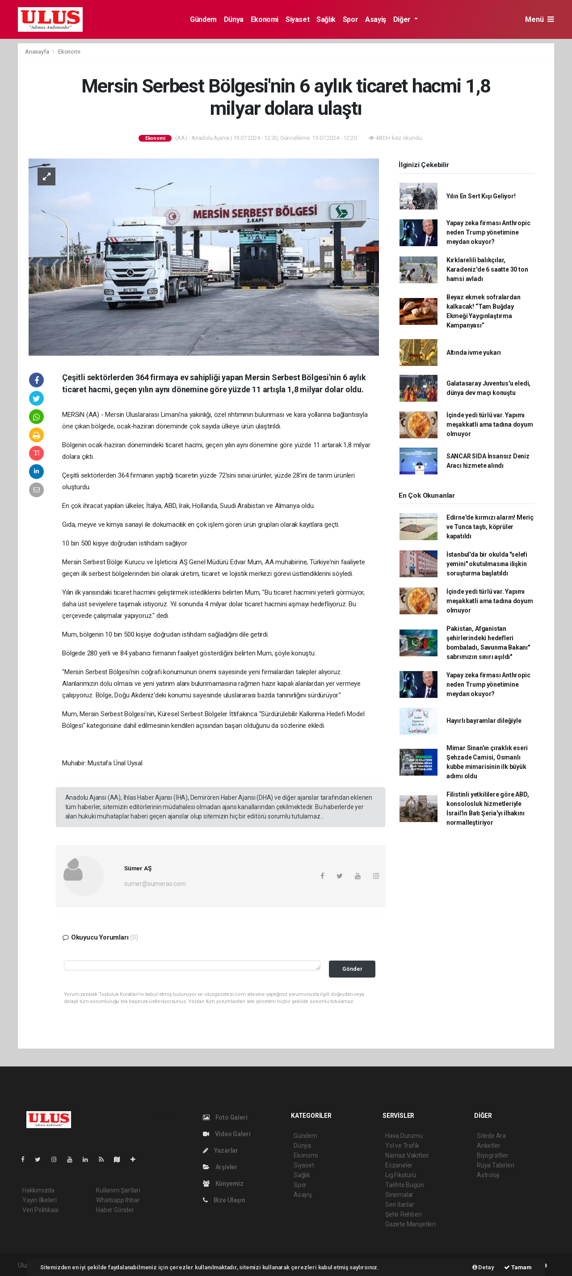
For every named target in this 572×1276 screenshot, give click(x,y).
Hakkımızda (38, 1190)
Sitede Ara (491, 1135)
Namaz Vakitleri (407, 1155)
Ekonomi (264, 19)
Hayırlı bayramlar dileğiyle (484, 720)
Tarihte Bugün (404, 1184)
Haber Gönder (115, 1209)
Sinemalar (399, 1194)
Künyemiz (223, 1183)
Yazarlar (220, 1150)
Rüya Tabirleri (495, 1165)
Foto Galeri (225, 1117)
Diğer (402, 19)
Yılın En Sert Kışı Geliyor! (481, 196)
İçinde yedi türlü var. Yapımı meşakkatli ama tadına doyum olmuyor (489, 424)
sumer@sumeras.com (155, 883)
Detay (483, 1267)
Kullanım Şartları (118, 1190)
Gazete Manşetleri (410, 1224)
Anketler (488, 1145)
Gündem (203, 19)
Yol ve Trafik (402, 1145)
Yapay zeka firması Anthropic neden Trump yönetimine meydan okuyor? (488, 232)
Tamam (518, 1267)
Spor (350, 19)
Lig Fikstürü (400, 1175)
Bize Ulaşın (224, 1200)
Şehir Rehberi (403, 1214)
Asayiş (375, 19)
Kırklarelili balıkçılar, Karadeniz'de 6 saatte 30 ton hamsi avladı (487, 269)
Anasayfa (37, 51)
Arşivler (220, 1167)
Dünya (234, 19)
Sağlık (326, 19)
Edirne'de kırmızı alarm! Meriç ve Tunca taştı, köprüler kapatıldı (490, 527)
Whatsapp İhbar (117, 1200)
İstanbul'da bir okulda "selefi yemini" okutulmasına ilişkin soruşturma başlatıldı (486, 564)
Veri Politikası (40, 1209)
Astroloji (488, 1175)
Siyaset (297, 19)
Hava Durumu (404, 1135)
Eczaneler (398, 1165)
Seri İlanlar (399, 1204)
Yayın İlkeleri (39, 1200)
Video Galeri (226, 1133)
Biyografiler (493, 1155)
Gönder (352, 968)
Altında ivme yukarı (473, 352)
